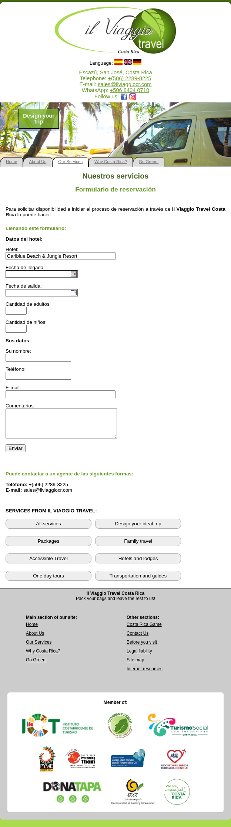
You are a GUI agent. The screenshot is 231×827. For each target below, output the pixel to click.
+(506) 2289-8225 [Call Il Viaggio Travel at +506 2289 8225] (129, 78)
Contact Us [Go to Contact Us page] (137, 638)
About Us (37, 161)
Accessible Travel (48, 564)
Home (11, 161)
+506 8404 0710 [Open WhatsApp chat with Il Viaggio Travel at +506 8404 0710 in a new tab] (129, 90)
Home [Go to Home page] (32, 630)
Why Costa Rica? (110, 161)
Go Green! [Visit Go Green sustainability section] (36, 665)
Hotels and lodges (138, 564)
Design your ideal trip (138, 529)
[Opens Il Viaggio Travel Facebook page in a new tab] (124, 96)
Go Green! (148, 161)
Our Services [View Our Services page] (38, 647)
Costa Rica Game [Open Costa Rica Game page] (144, 630)
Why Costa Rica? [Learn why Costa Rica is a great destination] (43, 656)
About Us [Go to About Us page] (35, 638)
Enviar (16, 454)
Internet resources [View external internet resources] (145, 674)
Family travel (138, 546)
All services (48, 529)
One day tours (48, 581)
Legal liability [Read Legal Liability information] (139, 656)
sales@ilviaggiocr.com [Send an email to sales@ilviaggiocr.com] (124, 84)
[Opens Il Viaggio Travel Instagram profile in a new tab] (133, 96)
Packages (49, 546)
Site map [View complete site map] (135, 665)
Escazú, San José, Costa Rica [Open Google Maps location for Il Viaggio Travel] (115, 72)
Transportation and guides (138, 581)
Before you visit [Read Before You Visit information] (142, 647)
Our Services (70, 161)
